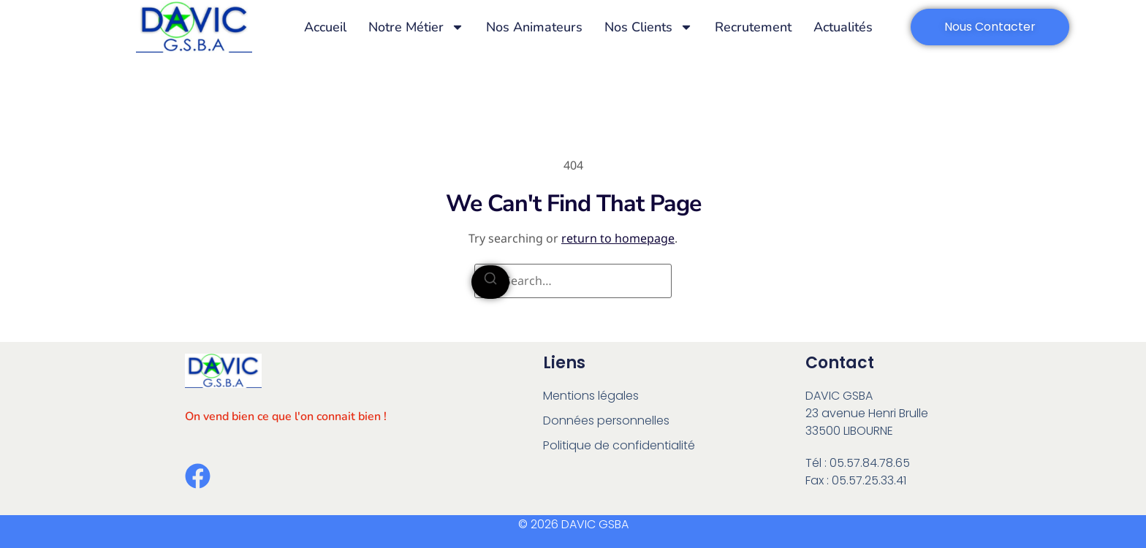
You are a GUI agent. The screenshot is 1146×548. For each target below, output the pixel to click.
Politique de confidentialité (619, 445)
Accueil (325, 27)
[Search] (490, 282)
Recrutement (753, 27)
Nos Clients (648, 27)
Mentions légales (591, 395)
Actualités (843, 27)
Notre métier (416, 27)
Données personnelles (606, 420)
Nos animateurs (534, 27)
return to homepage (618, 238)
